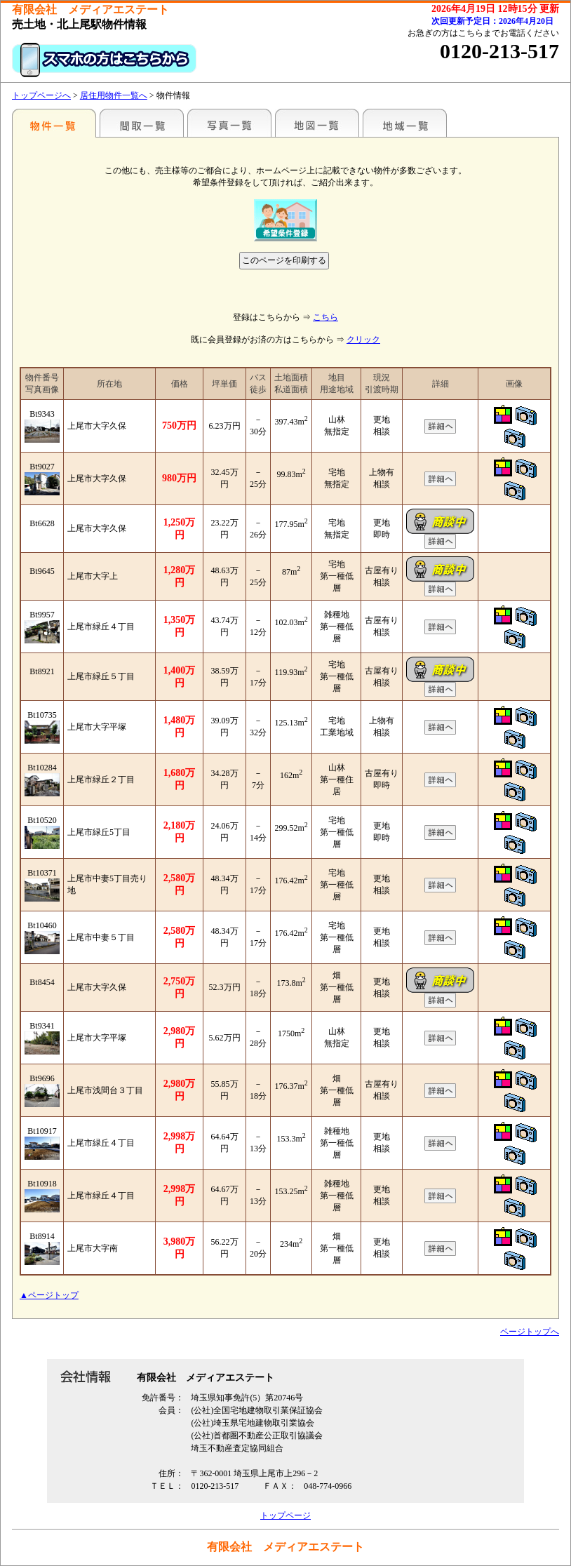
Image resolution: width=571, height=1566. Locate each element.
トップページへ (41, 95)
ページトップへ (529, 1332)
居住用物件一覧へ (113, 95)
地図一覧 (317, 123)
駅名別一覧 (54, 123)
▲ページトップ (49, 1295)
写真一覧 (229, 123)
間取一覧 (142, 123)
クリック (363, 339)
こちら (325, 317)
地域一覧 (405, 123)
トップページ (285, 1515)
